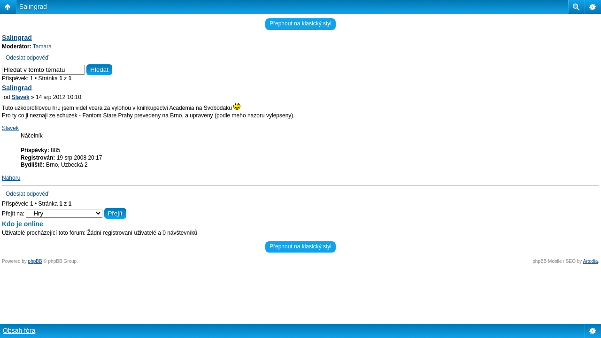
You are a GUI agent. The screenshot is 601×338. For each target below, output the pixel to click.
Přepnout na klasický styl (300, 23)
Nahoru (11, 178)
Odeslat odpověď (27, 57)
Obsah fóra (19, 330)
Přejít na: (13, 213)
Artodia (590, 261)
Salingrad (33, 6)
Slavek (21, 97)
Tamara (42, 46)
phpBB (35, 261)
